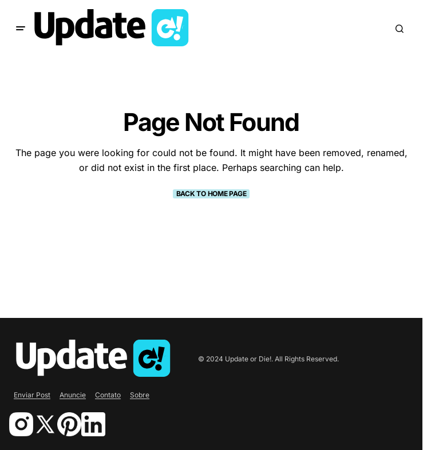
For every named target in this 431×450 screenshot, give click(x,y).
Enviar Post (32, 395)
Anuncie (73, 395)
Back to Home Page (211, 193)
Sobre (139, 395)
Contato (108, 395)
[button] (20, 28)
